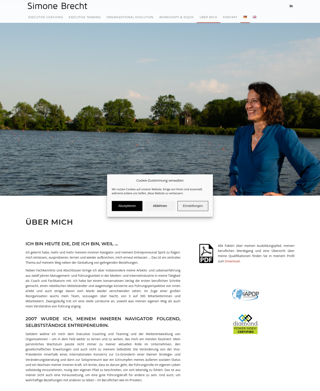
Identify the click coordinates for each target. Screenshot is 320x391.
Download (232, 261)
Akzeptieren (127, 209)
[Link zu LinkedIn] (291, 5)
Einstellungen (193, 209)
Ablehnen (160, 209)
